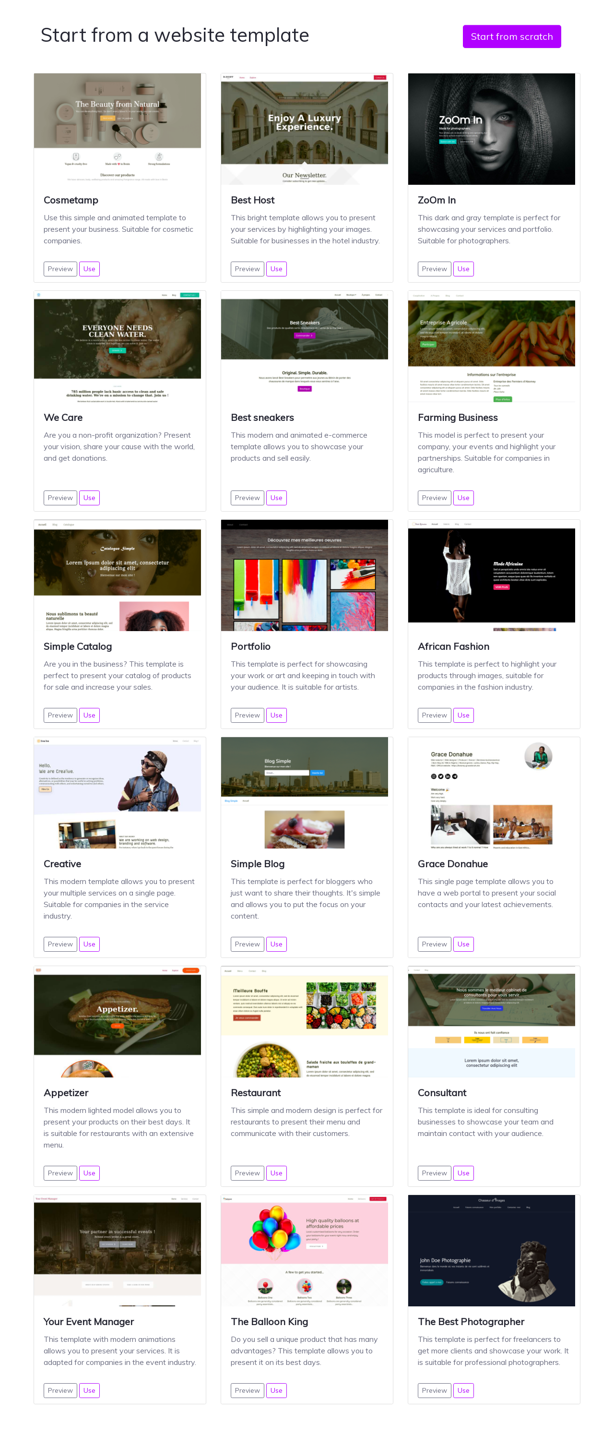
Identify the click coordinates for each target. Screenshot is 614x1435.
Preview (60, 268)
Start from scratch (512, 36)
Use (89, 268)
